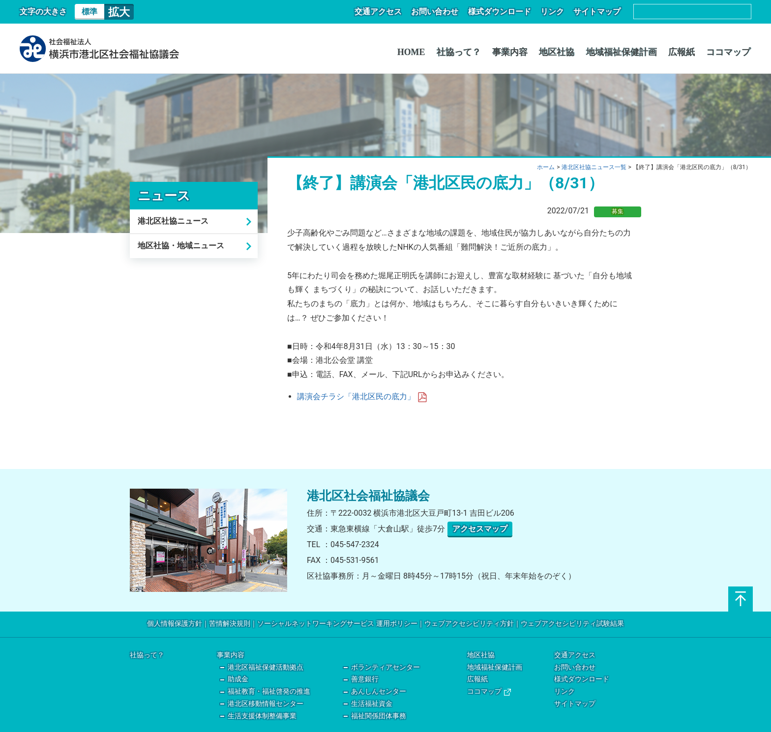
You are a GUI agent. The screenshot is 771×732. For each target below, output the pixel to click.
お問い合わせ (440, 11)
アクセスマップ (479, 528)
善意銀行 (365, 679)
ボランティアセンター (385, 667)
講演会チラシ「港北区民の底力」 (362, 396)
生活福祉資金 (371, 703)
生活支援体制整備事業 (262, 716)
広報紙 (684, 52)
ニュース (164, 195)
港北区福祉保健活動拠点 (265, 667)
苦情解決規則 (229, 623)
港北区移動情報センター (265, 703)
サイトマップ (598, 11)
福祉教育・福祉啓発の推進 (269, 691)
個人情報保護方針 (174, 623)
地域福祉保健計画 (625, 52)
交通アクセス (385, 11)
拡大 (119, 11)
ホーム (546, 167)
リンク (554, 11)
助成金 (238, 679)
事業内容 (517, 52)
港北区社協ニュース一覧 (594, 167)
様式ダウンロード (503, 11)
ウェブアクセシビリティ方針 (469, 623)
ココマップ (729, 52)
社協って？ (467, 52)
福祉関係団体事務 (378, 716)
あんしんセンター (378, 691)
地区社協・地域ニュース (181, 245)
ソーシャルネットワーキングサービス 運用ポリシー (337, 623)
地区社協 (562, 52)
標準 (89, 11)
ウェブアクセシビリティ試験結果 (572, 623)
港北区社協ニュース (173, 221)
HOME (422, 52)
